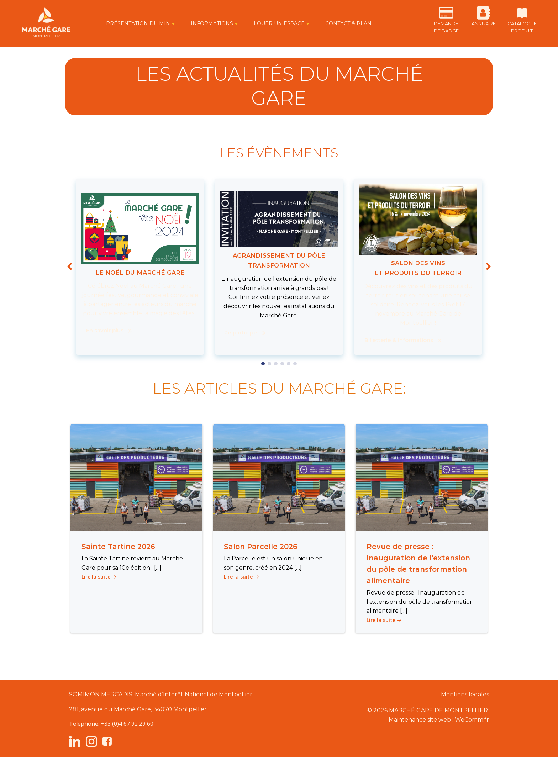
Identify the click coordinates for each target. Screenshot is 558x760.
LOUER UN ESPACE (276, 23)
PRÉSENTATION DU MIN (135, 23)
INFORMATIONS (209, 23)
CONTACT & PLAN (342, 23)
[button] (263, 363)
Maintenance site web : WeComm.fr (437, 721)
